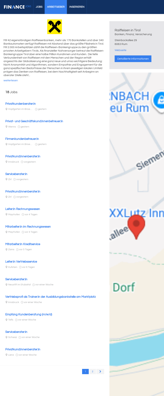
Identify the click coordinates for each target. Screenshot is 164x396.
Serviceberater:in (16, 174)
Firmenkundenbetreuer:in (22, 139)
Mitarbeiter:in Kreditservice (22, 244)
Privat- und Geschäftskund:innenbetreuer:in (34, 121)
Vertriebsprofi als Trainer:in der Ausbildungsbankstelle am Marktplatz (50, 296)
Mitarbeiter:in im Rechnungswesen (28, 226)
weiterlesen (11, 80)
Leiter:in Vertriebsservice (21, 261)
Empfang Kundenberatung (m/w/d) (28, 314)
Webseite (120, 50)
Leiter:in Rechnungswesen (22, 209)
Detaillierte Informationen (133, 58)
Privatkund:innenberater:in (22, 156)
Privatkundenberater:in (20, 103)
